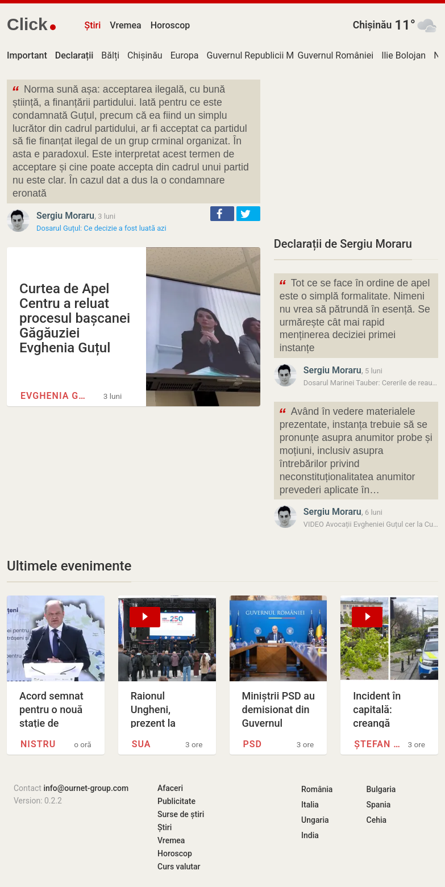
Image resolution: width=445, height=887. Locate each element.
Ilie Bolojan (403, 55)
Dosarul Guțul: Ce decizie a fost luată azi (101, 228)
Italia (310, 804)
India (310, 835)
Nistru (38, 744)
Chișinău (372, 25)
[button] (222, 213)
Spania (379, 804)
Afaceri (170, 788)
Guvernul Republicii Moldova (264, 55)
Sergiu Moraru (65, 215)
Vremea (125, 25)
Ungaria (315, 819)
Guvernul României (336, 55)
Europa (184, 55)
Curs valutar (178, 866)
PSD (252, 744)
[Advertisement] (356, 151)
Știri (92, 25)
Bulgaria (381, 789)
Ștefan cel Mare (379, 744)
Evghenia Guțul (56, 395)
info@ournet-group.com (85, 788)
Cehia (377, 819)
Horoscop (170, 25)
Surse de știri (180, 814)
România (316, 789)
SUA (141, 744)
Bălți (110, 55)
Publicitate (176, 801)
